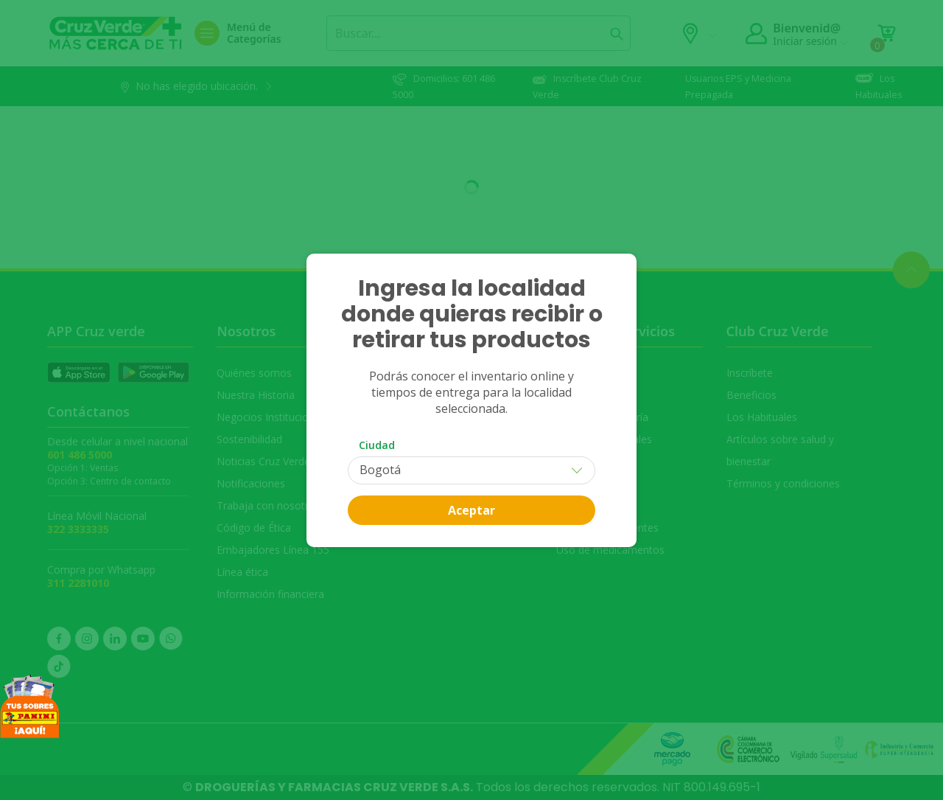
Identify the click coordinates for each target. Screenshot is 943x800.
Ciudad (377, 445)
